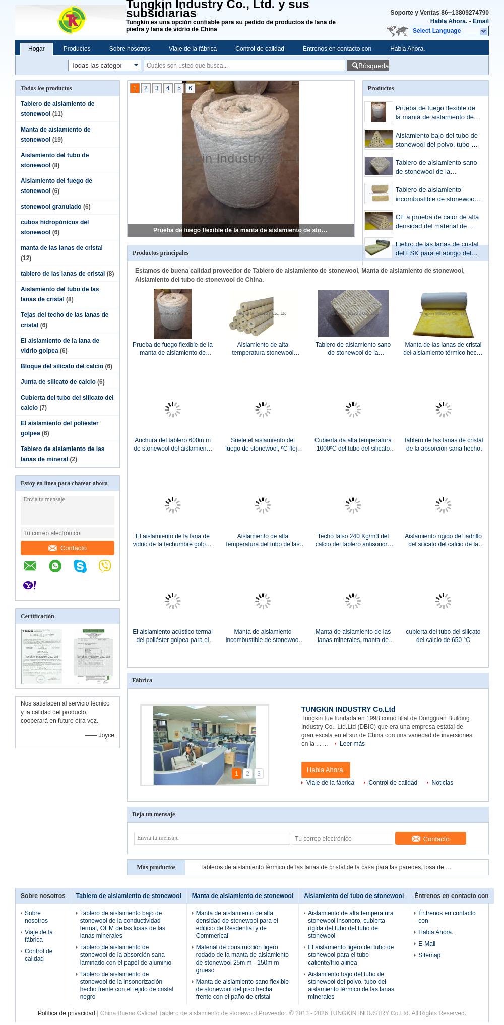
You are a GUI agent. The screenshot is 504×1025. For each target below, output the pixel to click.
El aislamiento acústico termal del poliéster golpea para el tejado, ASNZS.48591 (173, 636)
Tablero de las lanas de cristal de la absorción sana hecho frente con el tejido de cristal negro (443, 445)
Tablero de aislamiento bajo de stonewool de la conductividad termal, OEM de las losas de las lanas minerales (122, 924)
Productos (77, 48)
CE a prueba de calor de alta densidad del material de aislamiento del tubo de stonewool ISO (437, 222)
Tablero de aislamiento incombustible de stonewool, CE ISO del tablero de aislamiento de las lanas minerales (437, 195)
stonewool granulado (51, 206)
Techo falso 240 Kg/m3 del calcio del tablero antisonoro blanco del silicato (353, 540)
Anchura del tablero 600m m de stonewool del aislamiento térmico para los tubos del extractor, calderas (172, 445)
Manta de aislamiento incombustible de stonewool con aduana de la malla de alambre (263, 636)
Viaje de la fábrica (193, 48)
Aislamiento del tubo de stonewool (354, 896)
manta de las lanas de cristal (62, 247)
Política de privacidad (66, 1013)
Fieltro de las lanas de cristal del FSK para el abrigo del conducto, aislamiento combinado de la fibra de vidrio (437, 249)
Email (481, 21)
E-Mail (426, 943)
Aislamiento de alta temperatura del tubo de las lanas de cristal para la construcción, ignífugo (262, 540)
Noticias (443, 782)
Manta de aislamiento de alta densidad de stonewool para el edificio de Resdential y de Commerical (237, 924)
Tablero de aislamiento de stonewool (128, 896)
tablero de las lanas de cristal (63, 273)
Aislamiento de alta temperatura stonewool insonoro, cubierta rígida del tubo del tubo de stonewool (262, 349)
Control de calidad (259, 48)
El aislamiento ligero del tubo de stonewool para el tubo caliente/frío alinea (351, 955)
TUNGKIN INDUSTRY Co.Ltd (348, 709)
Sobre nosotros (129, 48)
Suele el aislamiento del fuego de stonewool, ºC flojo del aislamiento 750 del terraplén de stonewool (262, 445)
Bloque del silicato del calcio (62, 366)
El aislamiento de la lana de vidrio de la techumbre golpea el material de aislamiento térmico (172, 540)
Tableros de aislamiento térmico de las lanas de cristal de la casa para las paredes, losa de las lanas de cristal (326, 867)
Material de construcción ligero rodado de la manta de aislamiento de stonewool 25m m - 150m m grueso (242, 959)
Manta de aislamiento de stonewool (242, 896)
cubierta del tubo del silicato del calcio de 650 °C (443, 636)
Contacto (67, 548)
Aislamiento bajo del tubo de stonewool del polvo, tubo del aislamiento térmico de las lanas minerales (438, 141)
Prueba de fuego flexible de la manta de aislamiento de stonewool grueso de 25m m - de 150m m (241, 230)
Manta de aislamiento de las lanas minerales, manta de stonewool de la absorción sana (353, 636)
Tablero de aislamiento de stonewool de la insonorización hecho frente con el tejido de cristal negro (126, 985)
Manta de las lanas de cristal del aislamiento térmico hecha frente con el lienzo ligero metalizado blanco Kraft (443, 349)
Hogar (36, 48)
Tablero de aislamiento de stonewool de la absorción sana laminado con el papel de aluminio (125, 955)
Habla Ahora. (449, 21)
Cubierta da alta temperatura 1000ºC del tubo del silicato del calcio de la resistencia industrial (353, 445)
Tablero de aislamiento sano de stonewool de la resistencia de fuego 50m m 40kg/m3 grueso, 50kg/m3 (353, 349)
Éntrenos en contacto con (337, 48)
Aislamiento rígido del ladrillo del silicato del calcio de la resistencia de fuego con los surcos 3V (443, 540)
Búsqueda (373, 66)
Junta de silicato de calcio (58, 382)
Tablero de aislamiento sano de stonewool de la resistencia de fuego (436, 168)
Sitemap (429, 955)
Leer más (352, 743)
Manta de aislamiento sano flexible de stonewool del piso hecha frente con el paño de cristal (242, 989)
